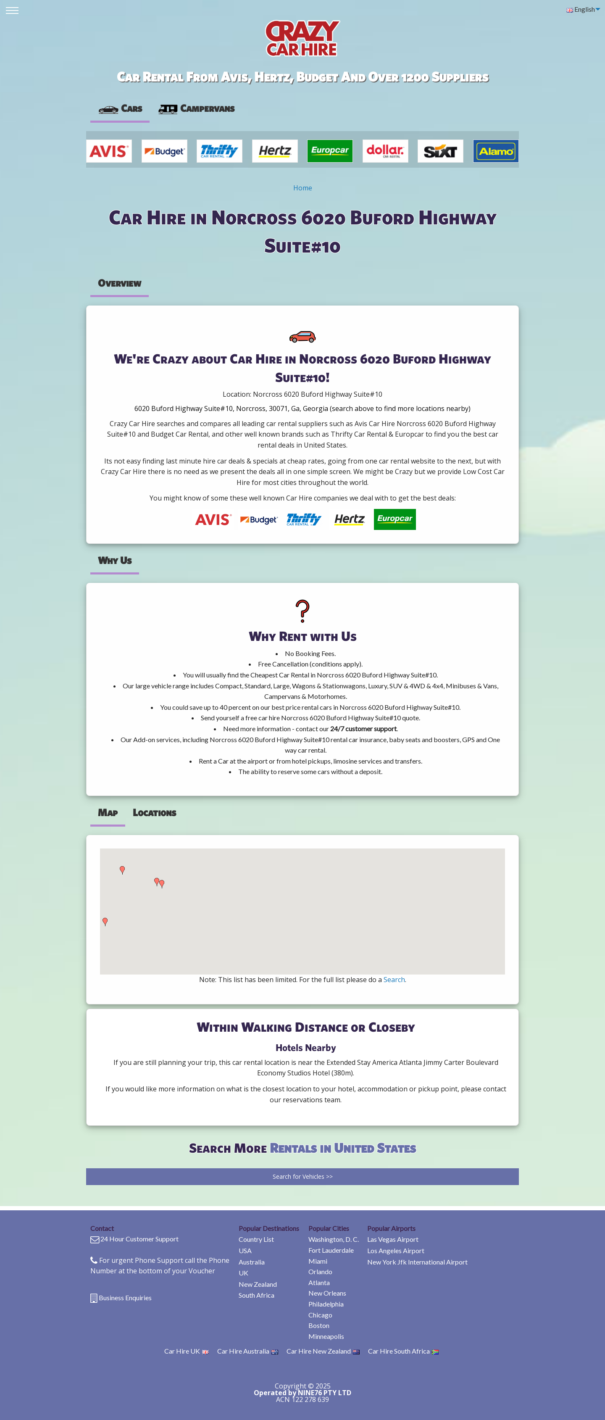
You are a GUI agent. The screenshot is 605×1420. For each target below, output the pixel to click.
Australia (252, 1262)
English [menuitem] (580, 9)
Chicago (320, 1315)
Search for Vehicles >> (303, 1176)
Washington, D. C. (333, 1239)
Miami (317, 1261)
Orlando (320, 1271)
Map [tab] (108, 812)
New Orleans (327, 1293)
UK (243, 1273)
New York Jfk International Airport (417, 1262)
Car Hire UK (186, 1351)
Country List (256, 1239)
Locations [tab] (154, 812)
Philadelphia (326, 1304)
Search (394, 979)
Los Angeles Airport (395, 1250)
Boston (318, 1325)
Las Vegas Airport (392, 1239)
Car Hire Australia (247, 1351)
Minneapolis (326, 1336)
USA (245, 1250)
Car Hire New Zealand (323, 1351)
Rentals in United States (343, 1147)
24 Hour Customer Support (139, 1239)
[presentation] (196, 108)
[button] (105, 922)
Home (302, 187)
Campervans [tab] (195, 108)
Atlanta (319, 1282)
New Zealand (258, 1284)
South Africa (256, 1295)
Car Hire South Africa (403, 1351)
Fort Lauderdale (331, 1250)
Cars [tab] (120, 108)
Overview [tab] (119, 283)
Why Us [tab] (115, 560)
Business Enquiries (125, 1297)
